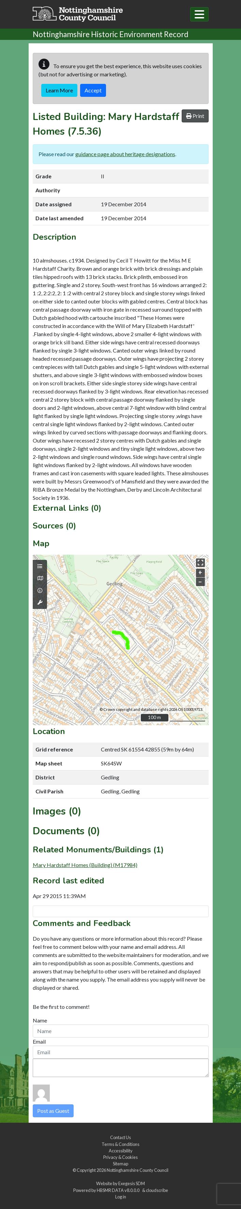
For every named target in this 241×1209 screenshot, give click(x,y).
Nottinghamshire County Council (137, 1170)
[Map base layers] (40, 578)
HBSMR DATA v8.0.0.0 (119, 1190)
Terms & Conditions (120, 1144)
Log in (120, 1196)
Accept (93, 90)
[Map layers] (40, 566)
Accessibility (121, 1150)
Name (40, 1020)
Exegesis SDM (131, 1183)
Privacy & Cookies (120, 1157)
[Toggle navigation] (199, 14)
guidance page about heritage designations (125, 154)
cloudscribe (157, 1190)
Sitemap (120, 1163)
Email (39, 1041)
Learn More (59, 90)
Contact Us (120, 1137)
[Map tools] (40, 602)
